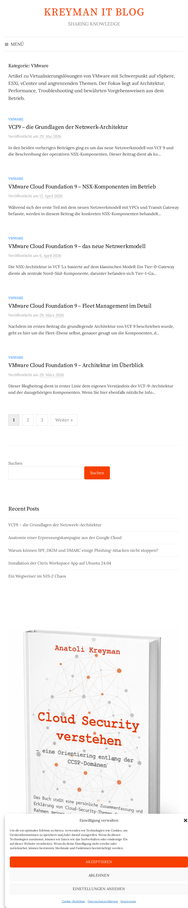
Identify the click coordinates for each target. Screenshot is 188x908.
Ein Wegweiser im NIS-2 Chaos (37, 576)
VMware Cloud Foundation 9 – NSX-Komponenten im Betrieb (82, 186)
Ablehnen (99, 875)
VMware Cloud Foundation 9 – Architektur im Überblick (75, 365)
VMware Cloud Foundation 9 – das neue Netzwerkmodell (76, 246)
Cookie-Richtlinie (73, 901)
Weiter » (64, 420)
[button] (185, 820)
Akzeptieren (99, 861)
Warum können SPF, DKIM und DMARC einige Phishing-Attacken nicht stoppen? (83, 550)
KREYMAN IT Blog (94, 12)
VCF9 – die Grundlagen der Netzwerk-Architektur (68, 127)
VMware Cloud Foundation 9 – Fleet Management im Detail (80, 306)
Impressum (128, 901)
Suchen (15, 463)
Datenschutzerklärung (103, 901)
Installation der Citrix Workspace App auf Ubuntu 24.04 (59, 563)
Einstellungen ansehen (99, 888)
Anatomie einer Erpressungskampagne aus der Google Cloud (65, 537)
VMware (16, 119)
